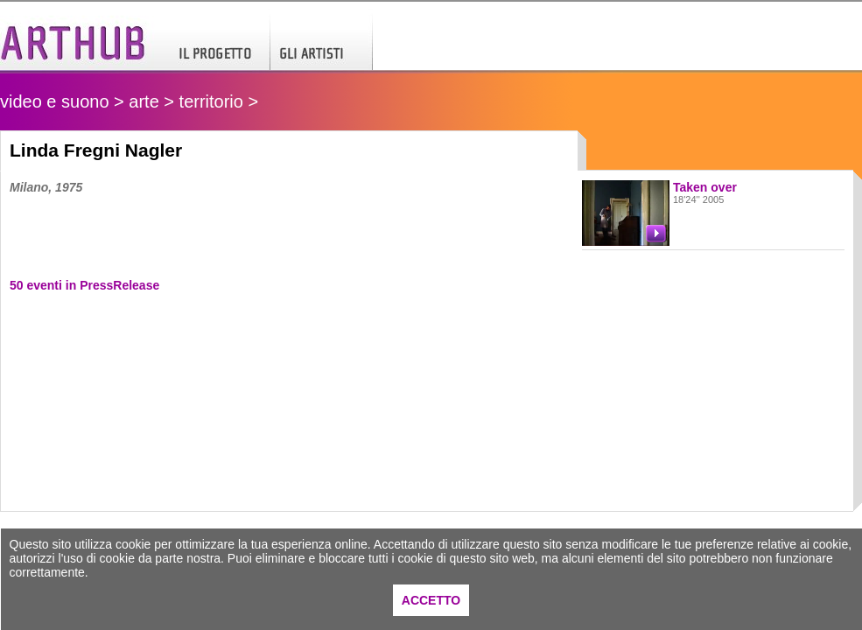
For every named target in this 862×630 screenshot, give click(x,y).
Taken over (705, 187)
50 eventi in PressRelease (84, 285)
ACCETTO (431, 600)
